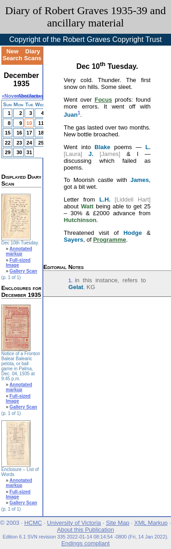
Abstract (28, 95)
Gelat (75, 287)
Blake (102, 147)
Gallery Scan (23, 271)
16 (19, 132)
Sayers (73, 239)
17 (29, 132)
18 (41, 132)
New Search (12, 55)
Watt (87, 206)
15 (7, 132)
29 (7, 152)
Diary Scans (32, 55)
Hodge (133, 232)
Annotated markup (19, 251)
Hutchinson (80, 220)
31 (29, 152)
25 (41, 142)
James (139, 179)
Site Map (117, 522)
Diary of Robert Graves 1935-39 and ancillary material (85, 17)
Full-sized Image (18, 263)
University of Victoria (74, 522)
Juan (71, 114)
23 (19, 142)
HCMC (33, 522)
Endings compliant (85, 543)
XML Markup (150, 522)
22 (7, 142)
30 (19, 152)
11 (41, 123)
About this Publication (85, 529)
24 (29, 142)
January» (39, 95)
